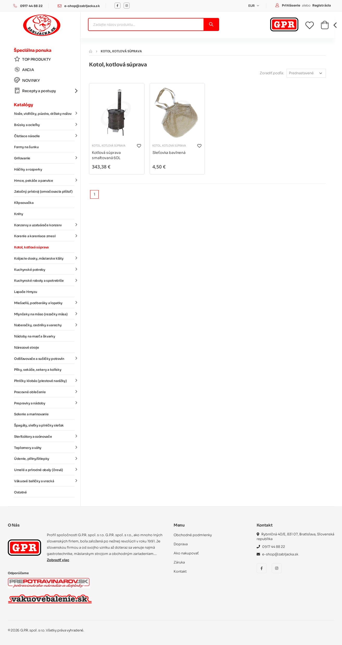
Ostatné (20, 492)
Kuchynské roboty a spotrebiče (44, 280)
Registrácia (321, 5)
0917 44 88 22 (31, 6)
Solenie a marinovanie (31, 414)
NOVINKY (27, 80)
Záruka (179, 562)
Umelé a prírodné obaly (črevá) (44, 470)
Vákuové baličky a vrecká (44, 481)
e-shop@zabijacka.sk (82, 6)
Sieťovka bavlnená (169, 152)
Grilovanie (44, 158)
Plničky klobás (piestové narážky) (44, 381)
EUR (252, 6)
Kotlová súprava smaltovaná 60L (106, 155)
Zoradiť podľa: (272, 73)
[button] (324, 26)
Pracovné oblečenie (44, 392)
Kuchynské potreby (44, 269)
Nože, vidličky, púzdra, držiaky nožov (44, 113)
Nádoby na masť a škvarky (34, 336)
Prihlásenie (291, 5)
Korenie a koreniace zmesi (44, 236)
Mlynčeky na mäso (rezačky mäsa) (44, 314)
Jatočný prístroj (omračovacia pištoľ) (43, 192)
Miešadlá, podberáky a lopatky (44, 303)
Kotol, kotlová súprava (31, 247)
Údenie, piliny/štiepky (44, 458)
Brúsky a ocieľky (44, 125)
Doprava (181, 544)
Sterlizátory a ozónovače (44, 436)
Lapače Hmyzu (25, 292)
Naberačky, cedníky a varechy (44, 325)
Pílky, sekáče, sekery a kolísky (37, 370)
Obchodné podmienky (193, 535)
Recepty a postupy (44, 90)
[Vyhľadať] (211, 24)
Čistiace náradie (44, 135)
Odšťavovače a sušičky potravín (44, 358)
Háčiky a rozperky (28, 169)
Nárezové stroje (26, 348)
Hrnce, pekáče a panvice (44, 180)
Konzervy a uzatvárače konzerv (44, 225)
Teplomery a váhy (44, 447)
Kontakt (180, 571)
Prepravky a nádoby (44, 403)
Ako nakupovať (186, 553)
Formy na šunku (26, 147)
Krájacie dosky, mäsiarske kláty (44, 258)
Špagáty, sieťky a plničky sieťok (39, 425)
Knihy (18, 214)
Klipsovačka (24, 203)
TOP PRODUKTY (32, 59)
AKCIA (24, 69)
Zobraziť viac (58, 560)
